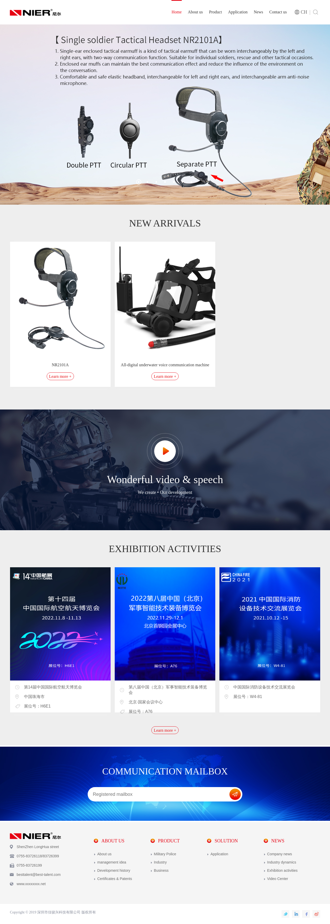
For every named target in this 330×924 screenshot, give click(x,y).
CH (304, 12)
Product (215, 12)
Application (238, 12)
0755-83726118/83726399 (37, 856)
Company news (279, 854)
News (258, 12)
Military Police (165, 854)
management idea (111, 862)
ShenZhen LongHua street (37, 847)
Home (176, 12)
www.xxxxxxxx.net (31, 884)
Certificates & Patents (114, 879)
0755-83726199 (29, 865)
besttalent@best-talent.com (38, 875)
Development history (113, 870)
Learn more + (60, 376)
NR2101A (60, 365)
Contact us (278, 12)
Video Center (277, 879)
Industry (160, 862)
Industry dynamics (281, 862)
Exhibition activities (282, 870)
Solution (226, 840)
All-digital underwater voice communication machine (165, 365)
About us (195, 12)
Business (161, 870)
